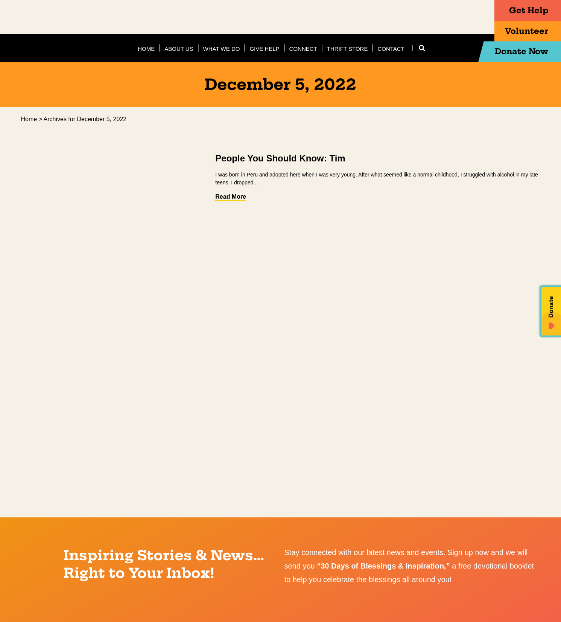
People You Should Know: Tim (280, 158)
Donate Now (517, 51)
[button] (422, 48)
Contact (390, 49)
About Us (178, 49)
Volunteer (523, 31)
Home (146, 49)
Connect (303, 49)
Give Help (264, 49)
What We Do (221, 49)
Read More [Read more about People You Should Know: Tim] (230, 196)
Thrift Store (347, 49)
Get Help (525, 10)
